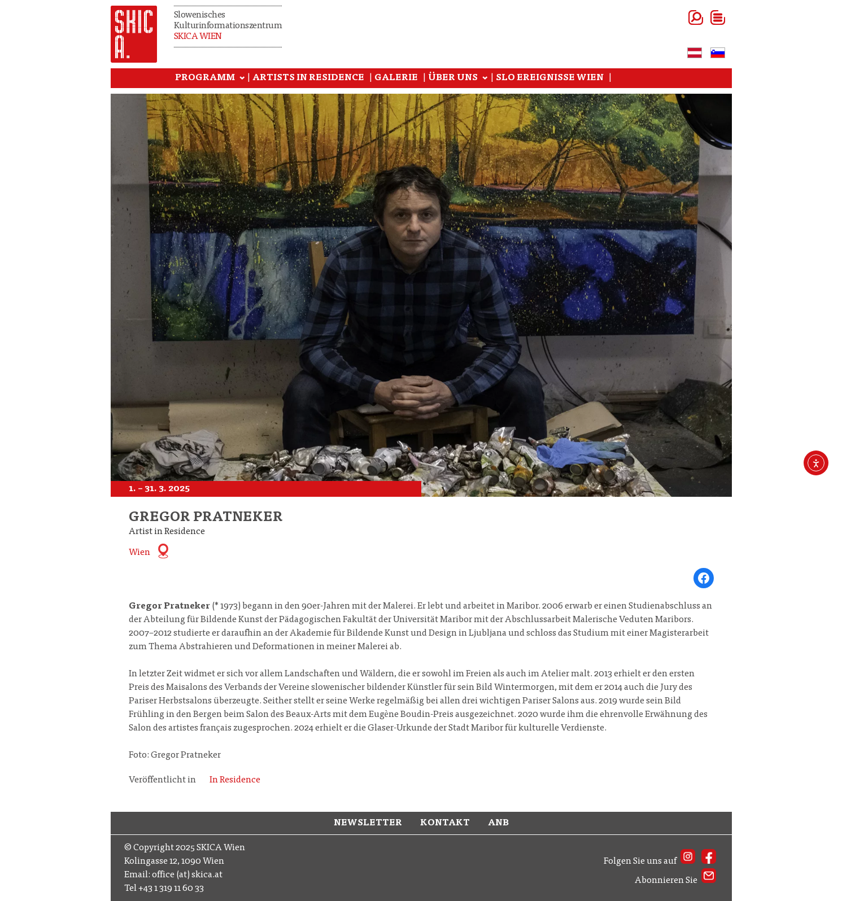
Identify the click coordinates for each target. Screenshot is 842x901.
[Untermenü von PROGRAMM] (242, 78)
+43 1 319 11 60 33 (171, 888)
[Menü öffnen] (704, 17)
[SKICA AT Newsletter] (708, 880)
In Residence (235, 780)
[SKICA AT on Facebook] (708, 861)
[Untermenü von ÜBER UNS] (485, 78)
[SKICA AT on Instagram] (687, 861)
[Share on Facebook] (703, 578)
